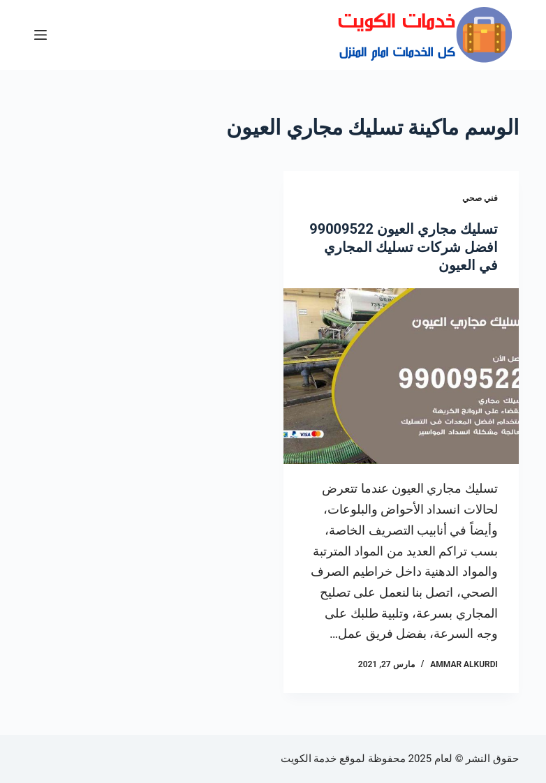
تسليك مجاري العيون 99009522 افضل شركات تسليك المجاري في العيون (403, 247)
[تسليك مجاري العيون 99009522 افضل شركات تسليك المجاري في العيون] (401, 376)
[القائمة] (40, 35)
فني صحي (480, 198)
